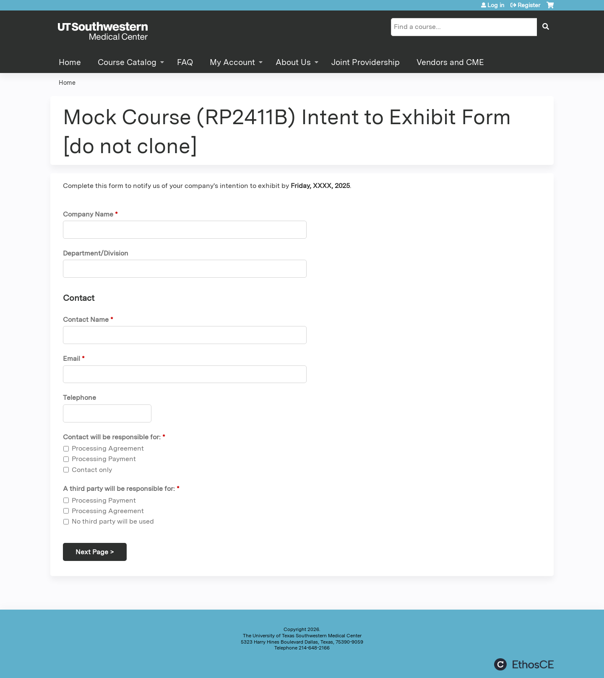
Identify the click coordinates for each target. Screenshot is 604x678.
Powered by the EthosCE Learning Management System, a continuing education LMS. (524, 664)
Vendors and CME (450, 62)
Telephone (79, 398)
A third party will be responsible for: (119, 489)
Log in (495, 5)
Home (70, 62)
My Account (232, 62)
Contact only (92, 470)
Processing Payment (104, 459)
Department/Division (95, 253)
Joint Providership (365, 62)
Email (71, 358)
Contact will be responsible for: (112, 437)
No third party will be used (113, 521)
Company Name (88, 214)
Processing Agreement (108, 448)
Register (529, 5)
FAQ (185, 62)
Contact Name (86, 319)
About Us (293, 62)
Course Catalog (127, 62)
